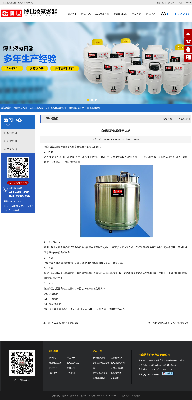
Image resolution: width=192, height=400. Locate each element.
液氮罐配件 (116, 378)
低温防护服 (116, 373)
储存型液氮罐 (20, 107)
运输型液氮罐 (36, 107)
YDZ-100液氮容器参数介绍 (65, 323)
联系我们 (160, 3)
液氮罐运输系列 (76, 107)
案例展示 (71, 368)
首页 (165, 119)
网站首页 (72, 14)
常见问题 (12, 149)
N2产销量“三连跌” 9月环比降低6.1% (170, 323)
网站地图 (170, 3)
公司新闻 (12, 133)
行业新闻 (12, 141)
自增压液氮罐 (93, 107)
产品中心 (86, 14)
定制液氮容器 (99, 378)
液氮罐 (87, 146)
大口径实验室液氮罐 (56, 107)
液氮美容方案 (120, 14)
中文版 (179, 3)
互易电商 (136, 395)
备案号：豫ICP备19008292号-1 (103, 395)
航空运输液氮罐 (100, 373)
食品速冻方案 (102, 14)
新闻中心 (174, 119)
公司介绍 (136, 14)
